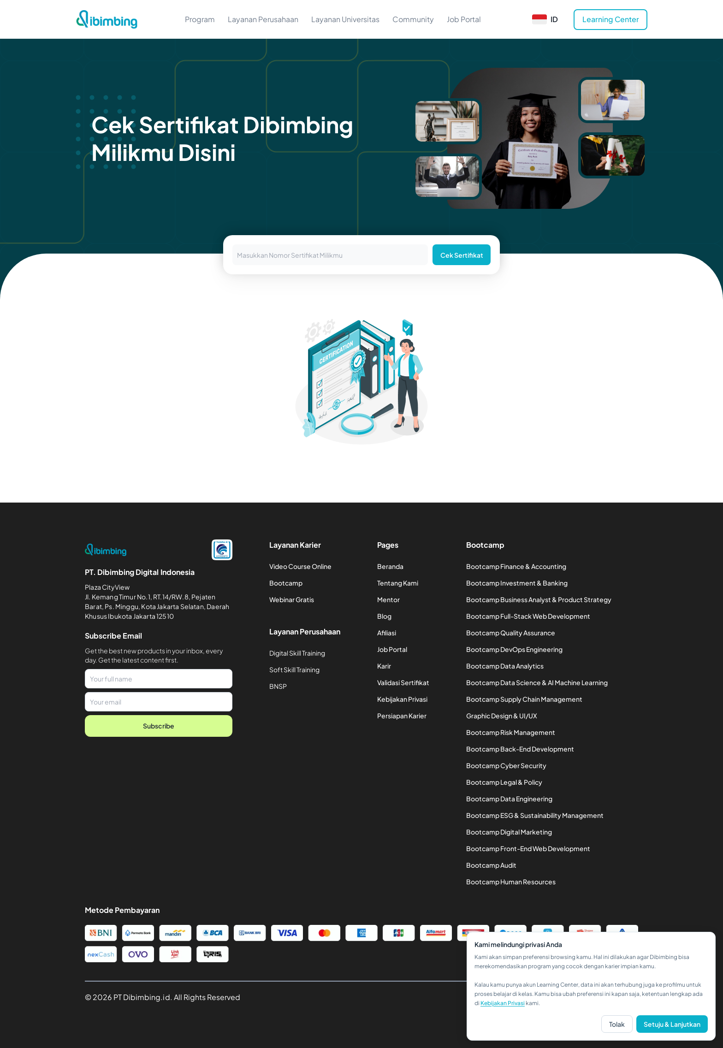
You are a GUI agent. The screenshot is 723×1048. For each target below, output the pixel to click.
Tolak (617, 1024)
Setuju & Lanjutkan (672, 1024)
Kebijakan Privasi (502, 1003)
